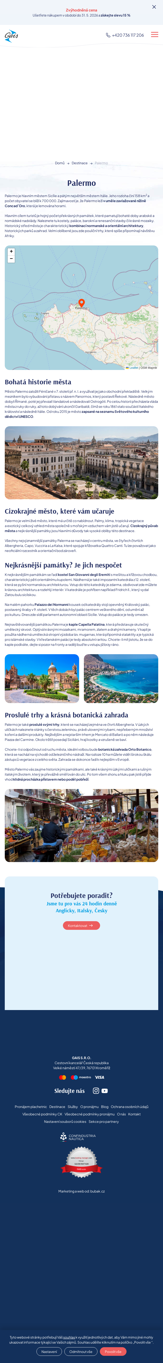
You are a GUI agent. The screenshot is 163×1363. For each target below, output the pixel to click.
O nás (121, 1114)
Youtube (105, 1091)
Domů (60, 163)
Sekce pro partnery (104, 1121)
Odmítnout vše (80, 1351)
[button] (81, 303)
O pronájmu (89, 1106)
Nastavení (49, 1351)
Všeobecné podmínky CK (42, 1114)
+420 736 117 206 (128, 35)
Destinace (80, 163)
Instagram (96, 1091)
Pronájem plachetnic (31, 1106)
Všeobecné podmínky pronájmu (90, 1114)
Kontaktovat (77, 925)
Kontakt (134, 1114)
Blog (104, 1106)
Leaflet (132, 367)
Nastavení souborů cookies (65, 1121)
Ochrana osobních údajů (129, 1106)
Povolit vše (113, 1351)
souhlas (69, 1337)
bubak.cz (97, 1191)
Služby (73, 1106)
